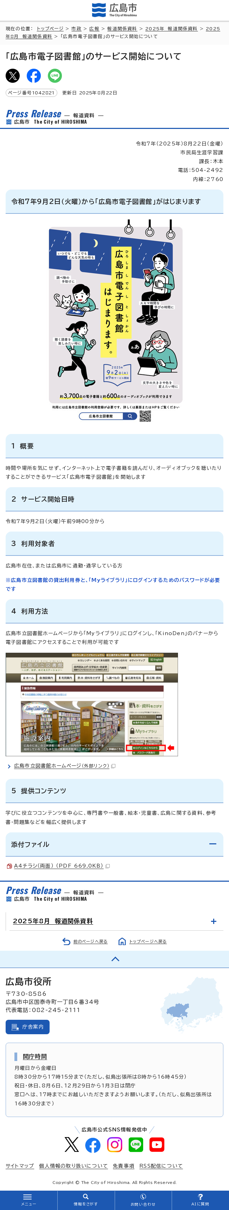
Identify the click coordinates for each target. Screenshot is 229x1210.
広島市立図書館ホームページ (64, 765)
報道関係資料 (122, 28)
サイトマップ (20, 1166)
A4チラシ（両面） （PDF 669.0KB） (62, 865)
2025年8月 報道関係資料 (53, 921)
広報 (94, 28)
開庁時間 (35, 1056)
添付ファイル (30, 844)
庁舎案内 (33, 1026)
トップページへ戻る (148, 941)
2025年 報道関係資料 (171, 28)
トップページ (50, 28)
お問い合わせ (143, 1204)
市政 (76, 28)
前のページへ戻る (91, 941)
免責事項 (123, 1166)
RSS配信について (161, 1166)
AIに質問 (200, 1204)
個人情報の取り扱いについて (73, 1166)
